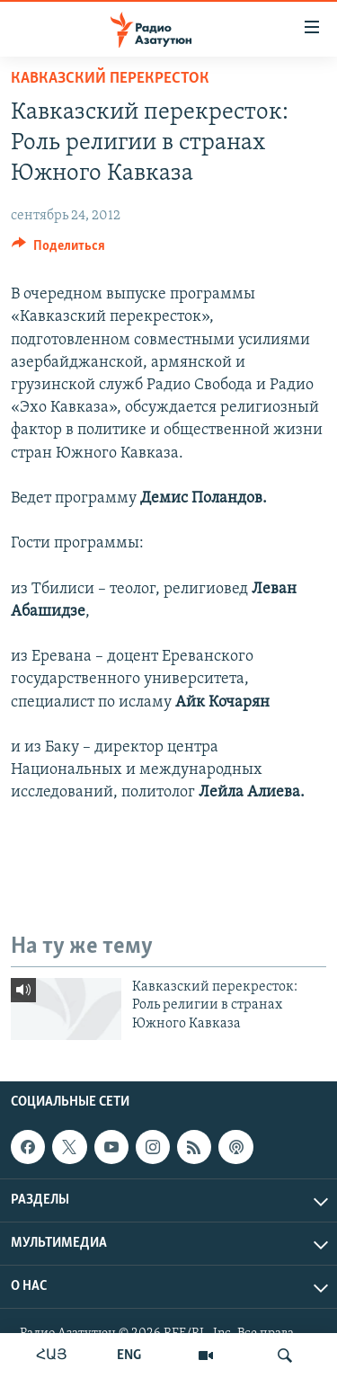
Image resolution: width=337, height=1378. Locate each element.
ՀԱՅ (51, 1355)
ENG (129, 1355)
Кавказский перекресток (110, 78)
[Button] (58, 250)
